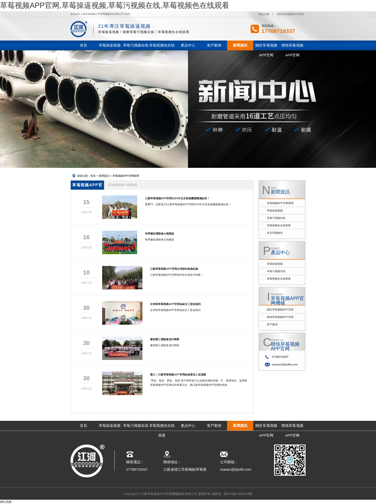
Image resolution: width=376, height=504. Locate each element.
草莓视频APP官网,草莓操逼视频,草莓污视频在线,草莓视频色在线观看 (114, 5)
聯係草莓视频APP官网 (290, 14)
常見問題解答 (275, 232)
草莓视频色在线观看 (279, 225)
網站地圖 (264, 14)
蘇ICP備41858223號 (238, 494)
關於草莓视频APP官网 (280, 309)
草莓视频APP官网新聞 (125, 175)
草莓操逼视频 (275, 210)
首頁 (93, 175)
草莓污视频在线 (276, 218)
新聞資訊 (104, 175)
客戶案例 (272, 324)
